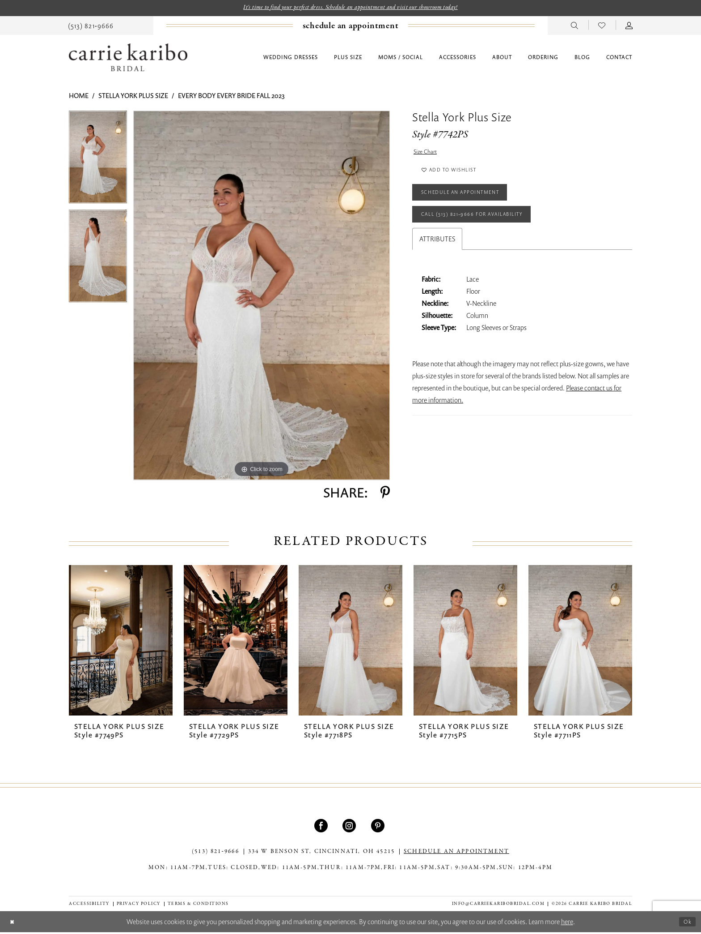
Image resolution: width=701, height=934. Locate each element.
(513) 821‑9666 (215, 853)
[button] (629, 26)
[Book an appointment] (351, 27)
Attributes (437, 256)
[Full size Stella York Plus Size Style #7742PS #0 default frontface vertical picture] (262, 297)
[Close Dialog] (13, 923)
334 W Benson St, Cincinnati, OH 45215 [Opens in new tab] (321, 853)
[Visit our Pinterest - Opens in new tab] (379, 827)
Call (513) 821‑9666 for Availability (486, 230)
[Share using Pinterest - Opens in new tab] (385, 494)
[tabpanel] (98, 161)
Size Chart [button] (427, 154)
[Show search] (574, 26)
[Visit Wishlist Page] (602, 26)
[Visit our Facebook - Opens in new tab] (322, 827)
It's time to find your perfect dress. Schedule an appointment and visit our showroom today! (351, 8)
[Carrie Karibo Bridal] (128, 59)
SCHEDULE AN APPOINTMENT (456, 853)
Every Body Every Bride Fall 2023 (231, 97)
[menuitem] (90, 26)
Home (79, 97)
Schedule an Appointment (471, 203)
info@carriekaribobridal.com (498, 905)
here (567, 923)
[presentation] (121, 642)
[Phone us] (90, 26)
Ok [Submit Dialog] (686, 922)
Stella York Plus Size (133, 97)
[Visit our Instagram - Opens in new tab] (350, 827)
